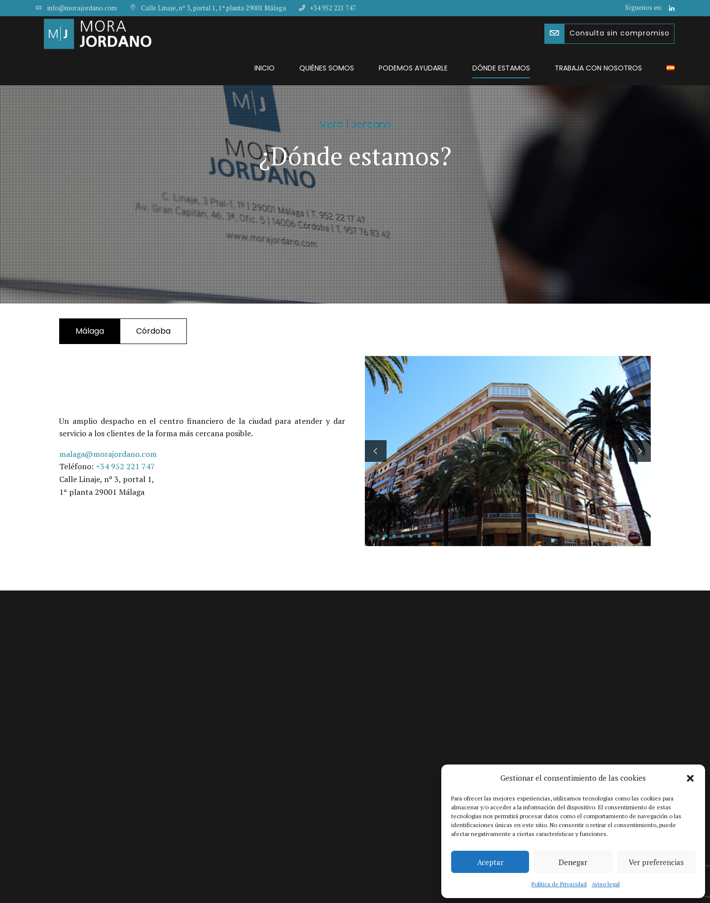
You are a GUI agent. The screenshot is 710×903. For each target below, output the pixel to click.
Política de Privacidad (559, 884)
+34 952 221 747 (125, 466)
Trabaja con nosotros (598, 68)
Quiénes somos (326, 68)
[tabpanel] (508, 451)
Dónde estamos (501, 68)
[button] (690, 778)
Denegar (573, 862)
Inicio (264, 68)
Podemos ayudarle (413, 68)
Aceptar (490, 862)
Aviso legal (606, 884)
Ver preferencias (656, 862)
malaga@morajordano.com (108, 454)
